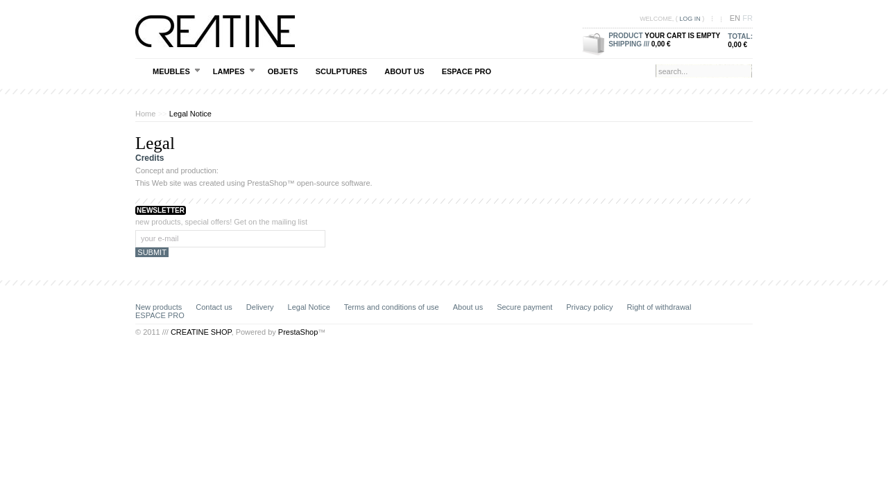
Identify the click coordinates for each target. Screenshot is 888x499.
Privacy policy (589, 307)
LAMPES (234, 71)
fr (747, 18)
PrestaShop (267, 183)
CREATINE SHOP (201, 332)
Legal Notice (309, 307)
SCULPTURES (342, 71)
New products (158, 307)
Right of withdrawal (659, 307)
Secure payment (524, 307)
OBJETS (283, 71)
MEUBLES (176, 71)
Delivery (260, 307)
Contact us (214, 307)
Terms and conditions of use (391, 307)
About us (404, 71)
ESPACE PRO (466, 71)
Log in (690, 18)
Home (145, 114)
